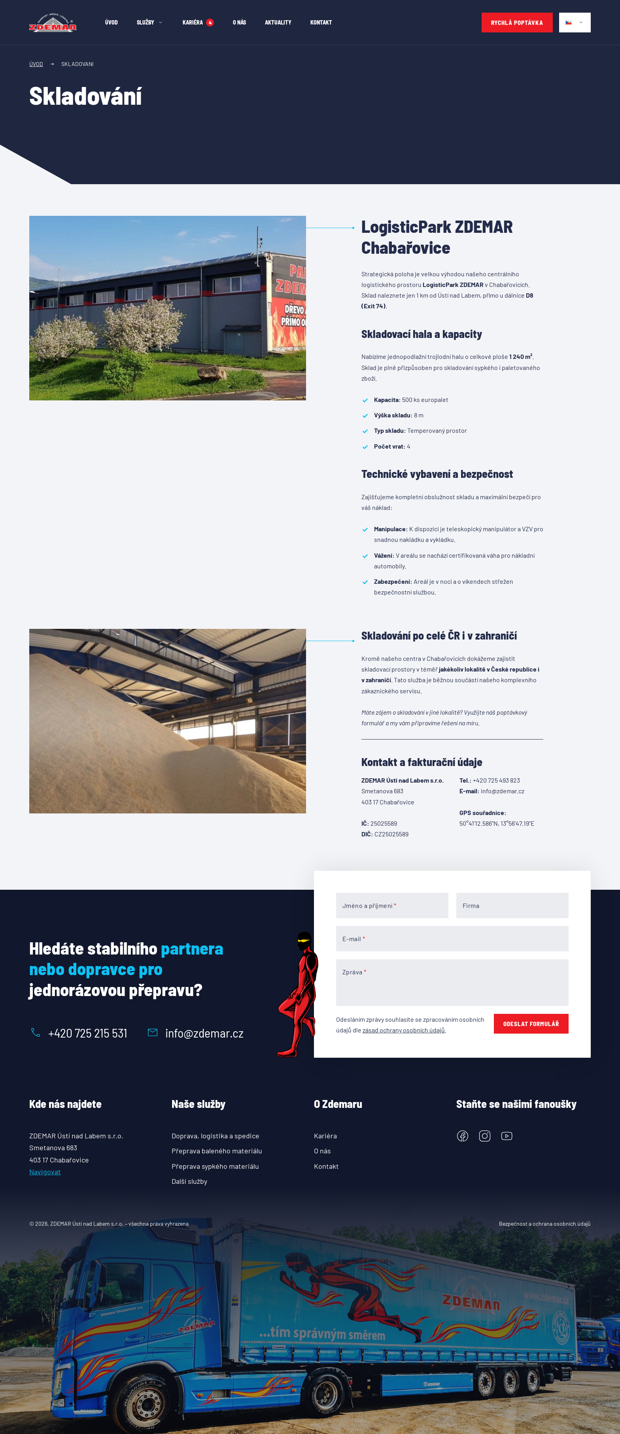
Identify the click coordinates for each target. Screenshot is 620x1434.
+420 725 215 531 (78, 1032)
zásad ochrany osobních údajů (404, 1030)
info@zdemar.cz (195, 1032)
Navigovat (45, 1171)
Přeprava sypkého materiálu (215, 1166)
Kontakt (326, 1166)
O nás (322, 1150)
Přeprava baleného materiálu (217, 1150)
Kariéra (325, 1135)
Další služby (189, 1181)
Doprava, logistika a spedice (215, 1135)
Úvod (36, 64)
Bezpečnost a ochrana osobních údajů (545, 1223)
